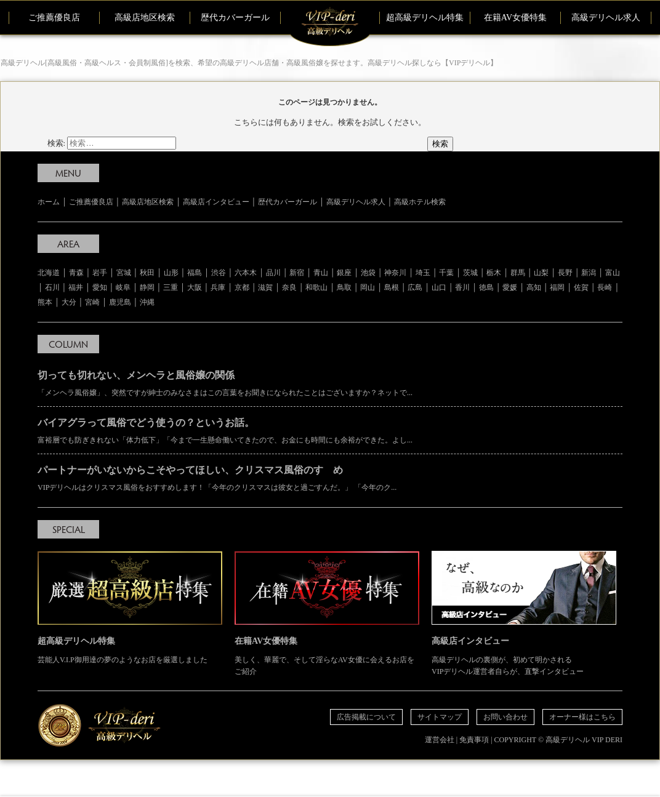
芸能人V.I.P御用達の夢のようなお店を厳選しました (130, 607)
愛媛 (509, 287)
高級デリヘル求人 (605, 17)
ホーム (49, 202)
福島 (194, 272)
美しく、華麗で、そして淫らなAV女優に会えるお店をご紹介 (327, 613)
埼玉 (423, 272)
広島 (415, 287)
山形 (171, 272)
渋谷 (218, 272)
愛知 (99, 287)
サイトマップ (439, 717)
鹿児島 (120, 302)
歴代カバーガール (235, 17)
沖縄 (147, 302)
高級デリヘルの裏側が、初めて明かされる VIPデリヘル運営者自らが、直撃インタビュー (524, 613)
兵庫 (218, 287)
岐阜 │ (128, 287)
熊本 (45, 302)
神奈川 (395, 272)
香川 (462, 287)
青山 (320, 272)
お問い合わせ (505, 717)
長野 (565, 272)
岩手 (99, 272)
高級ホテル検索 (420, 202)
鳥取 (344, 287)
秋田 (147, 272)
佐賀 (581, 287)
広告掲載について (366, 717)
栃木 (493, 272)
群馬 (517, 272)
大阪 (194, 287)
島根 (391, 287)
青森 (76, 272)
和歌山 (316, 287)
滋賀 (265, 287)
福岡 (557, 287)
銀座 (344, 272)
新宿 (296, 272)
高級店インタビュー (216, 202)
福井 (75, 287)
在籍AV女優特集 (515, 17)
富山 (612, 272)
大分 (69, 302)
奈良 (289, 287)
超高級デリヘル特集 (425, 17)
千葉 (446, 272)
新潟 (588, 272)
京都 (242, 287)
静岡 (147, 287)
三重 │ (175, 287)
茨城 (470, 272)
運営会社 (439, 739)
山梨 (541, 272)
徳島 (486, 287)
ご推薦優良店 (54, 17)
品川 (273, 272)
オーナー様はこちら (582, 717)
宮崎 (92, 302)
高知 (533, 287)
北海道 (49, 272)
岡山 (367, 287)
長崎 (604, 287)
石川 (52, 287)
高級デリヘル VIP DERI (583, 739)
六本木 (246, 272)
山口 (439, 287)
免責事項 (474, 739)
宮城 (123, 272)
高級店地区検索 (145, 17)
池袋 (368, 272)
